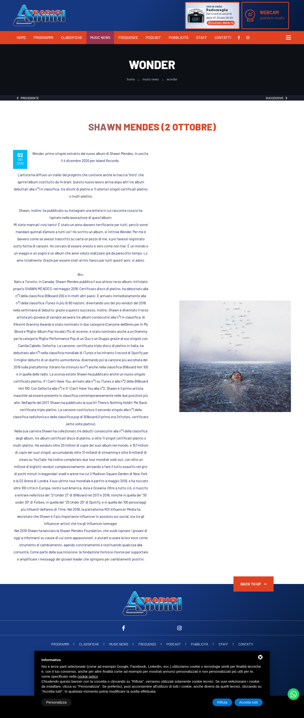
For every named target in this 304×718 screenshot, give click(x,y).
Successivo (276, 98)
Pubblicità (178, 37)
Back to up (253, 584)
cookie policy (87, 676)
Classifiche (71, 37)
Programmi (43, 37)
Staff (201, 37)
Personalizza (56, 702)
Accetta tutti (248, 702)
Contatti (223, 37)
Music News (100, 37)
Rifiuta (222, 702)
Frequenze (128, 37)
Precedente (28, 98)
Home (21, 37)
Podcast (153, 37)
